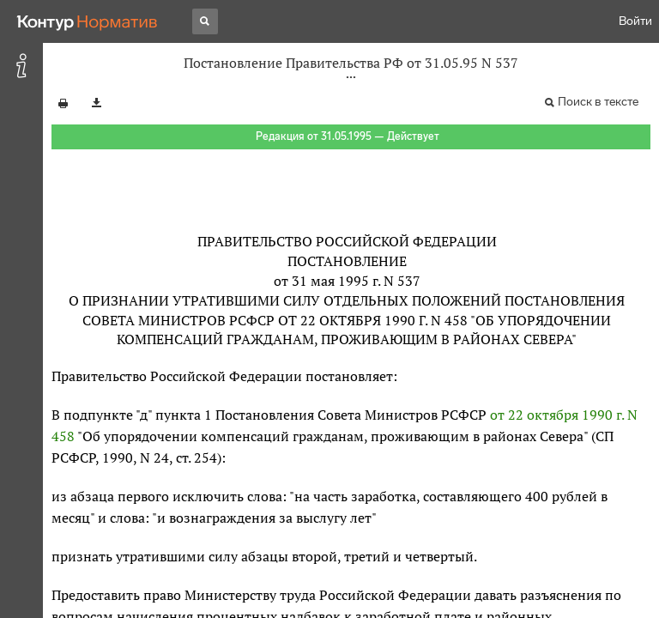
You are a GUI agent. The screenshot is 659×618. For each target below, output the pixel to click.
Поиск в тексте (598, 101)
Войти (635, 21)
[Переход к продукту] (87, 21)
